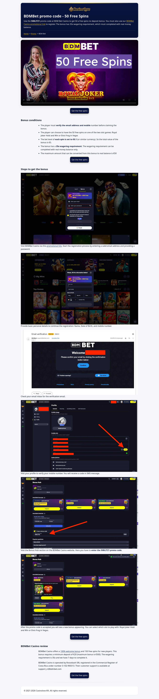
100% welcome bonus (70, 651)
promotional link (54, 246)
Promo (33, 34)
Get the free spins (80, 110)
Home (26, 34)
